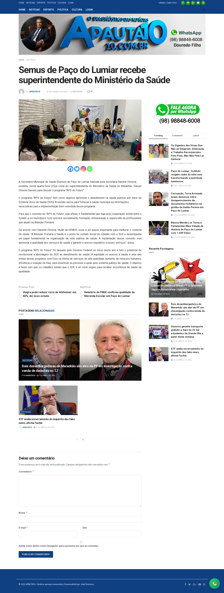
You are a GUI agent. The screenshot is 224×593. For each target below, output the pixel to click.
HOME (21, 3)
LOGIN (71, 3)
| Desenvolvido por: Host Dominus (78, 584)
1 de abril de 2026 (46, 375)
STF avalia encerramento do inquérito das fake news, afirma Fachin (187, 352)
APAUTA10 (34, 91)
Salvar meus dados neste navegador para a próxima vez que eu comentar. (59, 546)
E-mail (23, 528)
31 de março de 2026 (44, 427)
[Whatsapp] (90, 169)
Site (85, 527)
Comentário (26, 471)
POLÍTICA (51, 3)
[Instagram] (83, 169)
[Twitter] (77, 169)
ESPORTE (41, 3)
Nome (23, 513)
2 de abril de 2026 (160, 294)
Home (21, 60)
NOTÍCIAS (30, 3)
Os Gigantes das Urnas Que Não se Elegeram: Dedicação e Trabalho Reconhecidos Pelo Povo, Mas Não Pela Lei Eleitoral (187, 152)
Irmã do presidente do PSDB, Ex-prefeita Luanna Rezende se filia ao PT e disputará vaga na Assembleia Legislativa (176, 285)
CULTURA (62, 3)
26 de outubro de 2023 (57, 91)
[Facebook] (70, 169)
